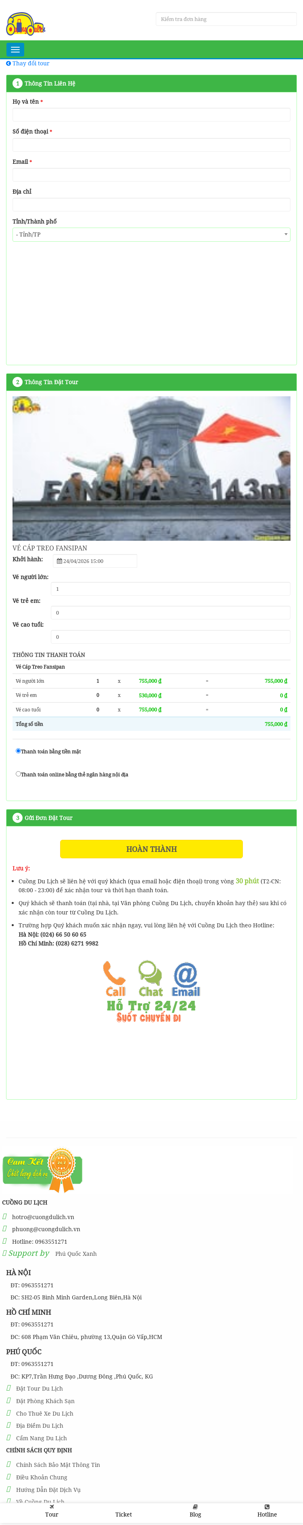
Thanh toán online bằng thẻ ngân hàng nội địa (72, 774)
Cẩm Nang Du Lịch (41, 1438)
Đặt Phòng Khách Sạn (45, 1401)
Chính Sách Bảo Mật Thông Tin (58, 1465)
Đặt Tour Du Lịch (39, 1388)
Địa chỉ (22, 191)
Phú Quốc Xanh (76, 1253)
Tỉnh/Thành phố (34, 221)
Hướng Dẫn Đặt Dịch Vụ (48, 1490)
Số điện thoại (32, 131)
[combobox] (151, 235)
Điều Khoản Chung (41, 1477)
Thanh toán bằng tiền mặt (48, 751)
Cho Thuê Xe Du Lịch (44, 1413)
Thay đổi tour (28, 63)
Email (22, 161)
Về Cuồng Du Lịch (40, 1502)
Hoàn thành (151, 849)
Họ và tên (28, 101)
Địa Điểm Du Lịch (39, 1425)
